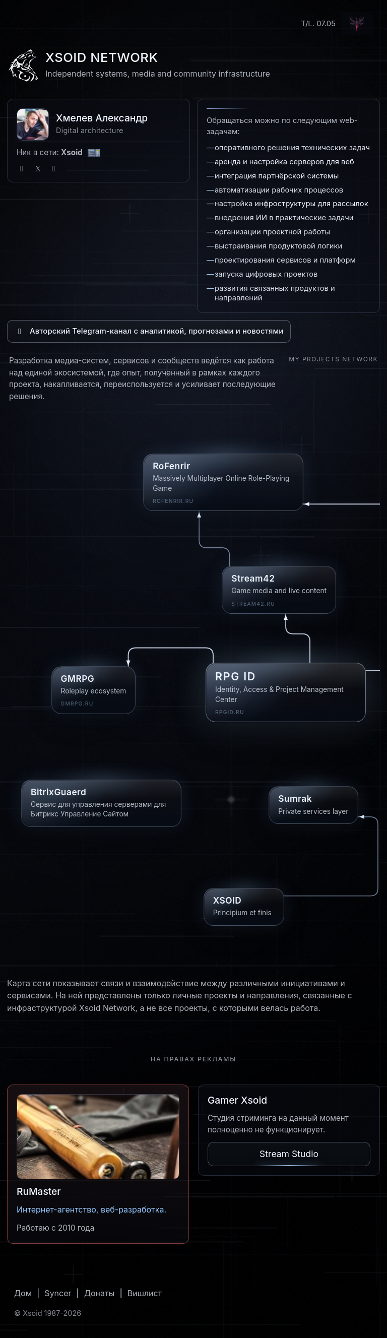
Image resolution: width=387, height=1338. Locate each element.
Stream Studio (289, 1154)
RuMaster (39, 1191)
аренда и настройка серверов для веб (284, 161)
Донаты (99, 1293)
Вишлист (144, 1293)
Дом (23, 1293)
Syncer (57, 1293)
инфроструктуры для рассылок (311, 203)
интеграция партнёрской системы (277, 175)
